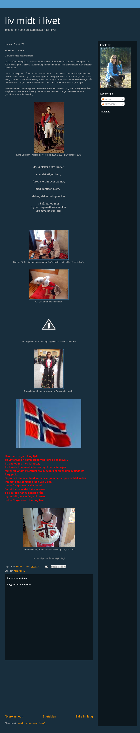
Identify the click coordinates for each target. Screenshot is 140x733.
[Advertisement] (49, 687)
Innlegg (107, 99)
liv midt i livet (32, 20)
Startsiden (49, 716)
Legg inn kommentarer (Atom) (31, 723)
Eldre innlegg (84, 716)
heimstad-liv (19, 571)
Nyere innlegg (14, 716)
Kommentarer (109, 104)
